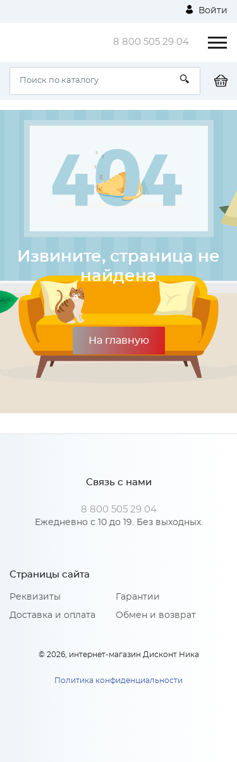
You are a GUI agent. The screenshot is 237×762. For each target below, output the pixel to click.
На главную (118, 341)
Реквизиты (35, 597)
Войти (207, 10)
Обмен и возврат (156, 615)
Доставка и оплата (52, 615)
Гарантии (138, 597)
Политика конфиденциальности (118, 680)
